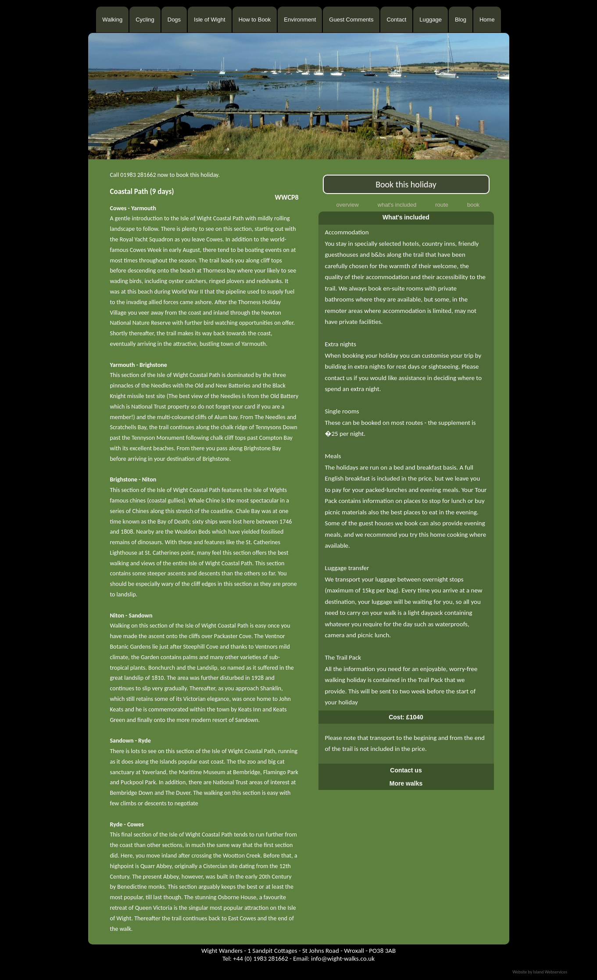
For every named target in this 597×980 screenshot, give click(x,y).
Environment (300, 19)
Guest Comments (351, 19)
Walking (112, 19)
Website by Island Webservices (539, 972)
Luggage (430, 19)
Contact (396, 19)
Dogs (174, 19)
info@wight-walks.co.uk (343, 958)
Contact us (406, 770)
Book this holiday (405, 184)
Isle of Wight (209, 19)
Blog (460, 19)
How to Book (255, 19)
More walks (406, 783)
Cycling (145, 19)
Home (487, 19)
